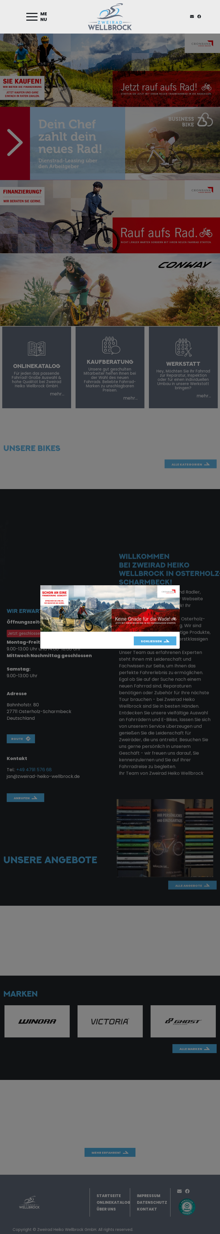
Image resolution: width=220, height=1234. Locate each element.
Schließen (151, 641)
